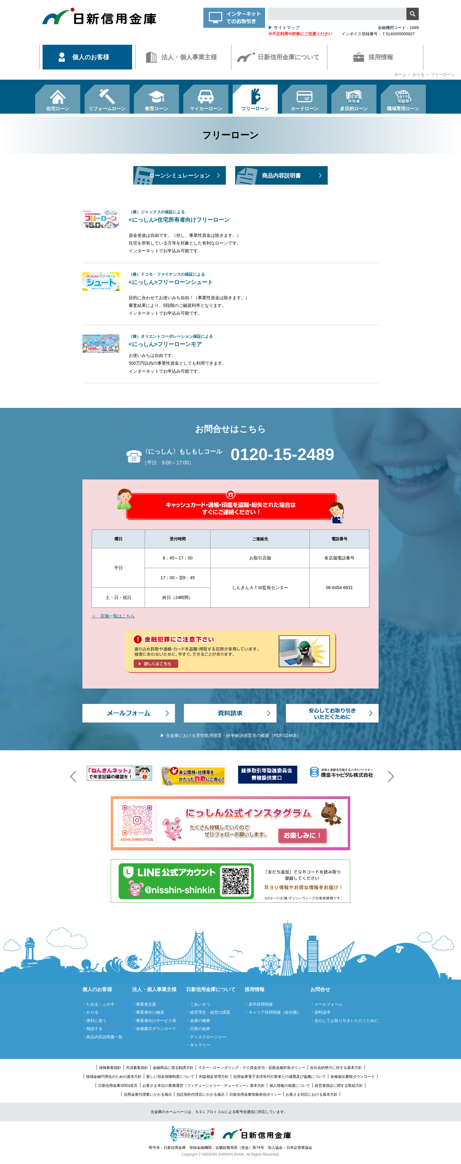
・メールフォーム (326, 1004)
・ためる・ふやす (98, 1004)
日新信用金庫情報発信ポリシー (255, 1094)
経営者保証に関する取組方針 (339, 1085)
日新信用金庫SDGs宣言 (118, 1085)
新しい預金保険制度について (170, 1076)
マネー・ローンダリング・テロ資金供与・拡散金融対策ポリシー (251, 1068)
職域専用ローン (403, 108)
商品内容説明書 (281, 176)
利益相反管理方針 (214, 1076)
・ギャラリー (198, 1045)
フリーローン (255, 108)
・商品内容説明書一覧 (102, 1037)
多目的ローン (354, 108)
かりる (419, 74)
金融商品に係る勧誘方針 (173, 1068)
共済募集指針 (137, 1068)
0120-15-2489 (282, 454)
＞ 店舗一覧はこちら (113, 615)
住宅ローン (57, 108)
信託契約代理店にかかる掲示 (201, 1094)
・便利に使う (94, 1020)
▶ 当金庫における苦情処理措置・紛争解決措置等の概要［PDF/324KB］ (230, 735)
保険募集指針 (110, 1068)
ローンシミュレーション (179, 176)
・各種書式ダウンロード (154, 1028)
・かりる (90, 1012)
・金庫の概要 (198, 1020)
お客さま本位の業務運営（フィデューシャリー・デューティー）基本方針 (204, 1085)
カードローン (304, 108)
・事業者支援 (144, 1004)
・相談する (92, 1028)
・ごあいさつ (198, 1004)
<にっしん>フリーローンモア (254, 340)
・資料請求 (320, 1012)
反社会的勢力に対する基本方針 (336, 1068)
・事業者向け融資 (148, 1012)
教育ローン (156, 108)
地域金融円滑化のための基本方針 (114, 1076)
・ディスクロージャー (206, 1037)
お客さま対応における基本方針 (312, 1094)
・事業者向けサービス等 (154, 1020)
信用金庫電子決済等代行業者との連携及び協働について (279, 1076)
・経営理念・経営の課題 (208, 1012)
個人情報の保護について (289, 1085)
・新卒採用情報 (259, 1004)
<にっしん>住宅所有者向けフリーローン (254, 216)
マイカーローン (206, 108)
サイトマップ (284, 27)
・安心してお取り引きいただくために (344, 1020)
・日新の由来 (198, 1028)
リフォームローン (107, 108)
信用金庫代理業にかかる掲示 (148, 1094)
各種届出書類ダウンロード (352, 1076)
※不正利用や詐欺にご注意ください (300, 33)
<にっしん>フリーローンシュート (254, 278)
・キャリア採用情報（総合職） (273, 1012)
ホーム (400, 74)
